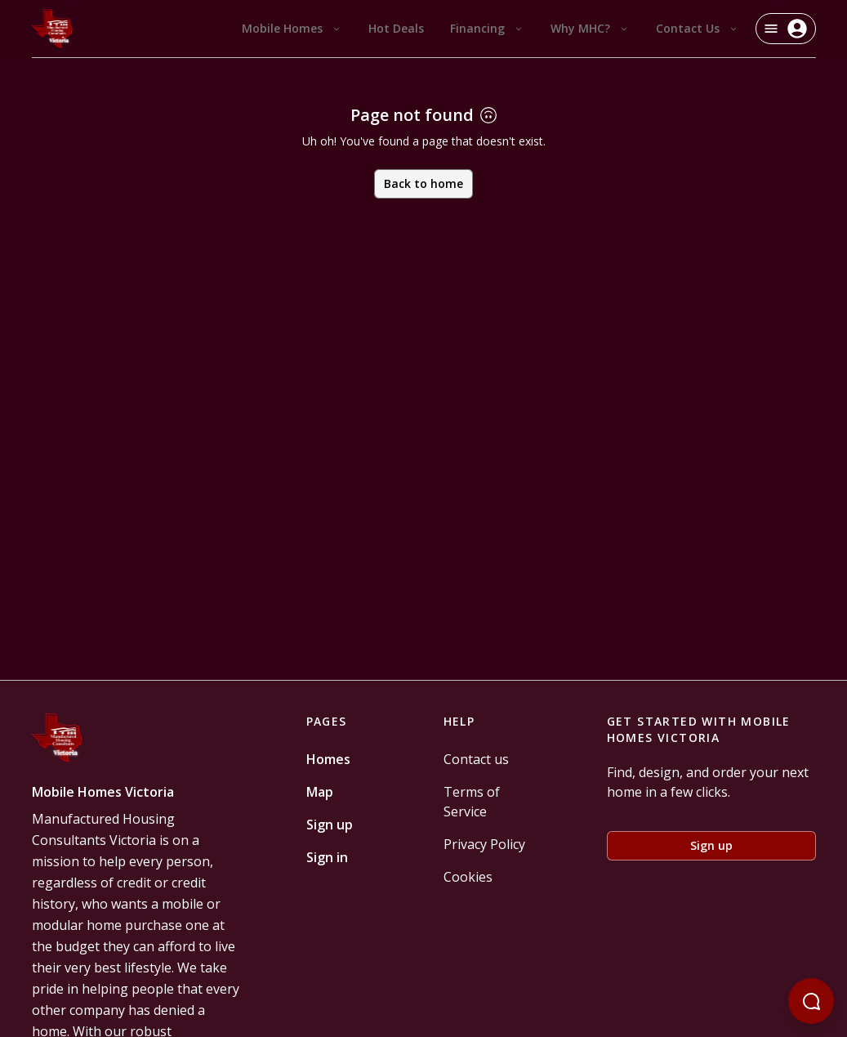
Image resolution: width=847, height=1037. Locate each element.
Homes (328, 759)
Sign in (327, 857)
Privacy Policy (484, 844)
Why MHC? (590, 28)
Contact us (476, 759)
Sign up (329, 825)
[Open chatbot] (811, 1001)
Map (319, 792)
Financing (487, 28)
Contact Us (697, 28)
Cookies (468, 877)
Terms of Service (472, 801)
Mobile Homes (292, 28)
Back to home (423, 183)
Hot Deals (396, 28)
